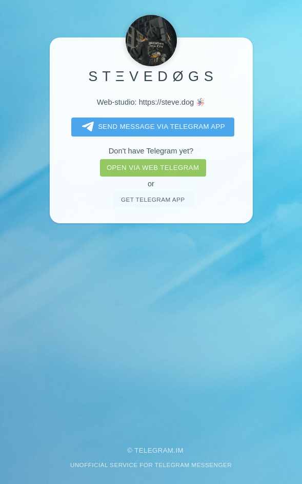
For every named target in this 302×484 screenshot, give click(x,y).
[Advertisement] (151, 327)
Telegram (153, 450)
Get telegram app (153, 199)
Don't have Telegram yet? (151, 151)
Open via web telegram (153, 167)
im (179, 450)
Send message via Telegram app (151, 127)
